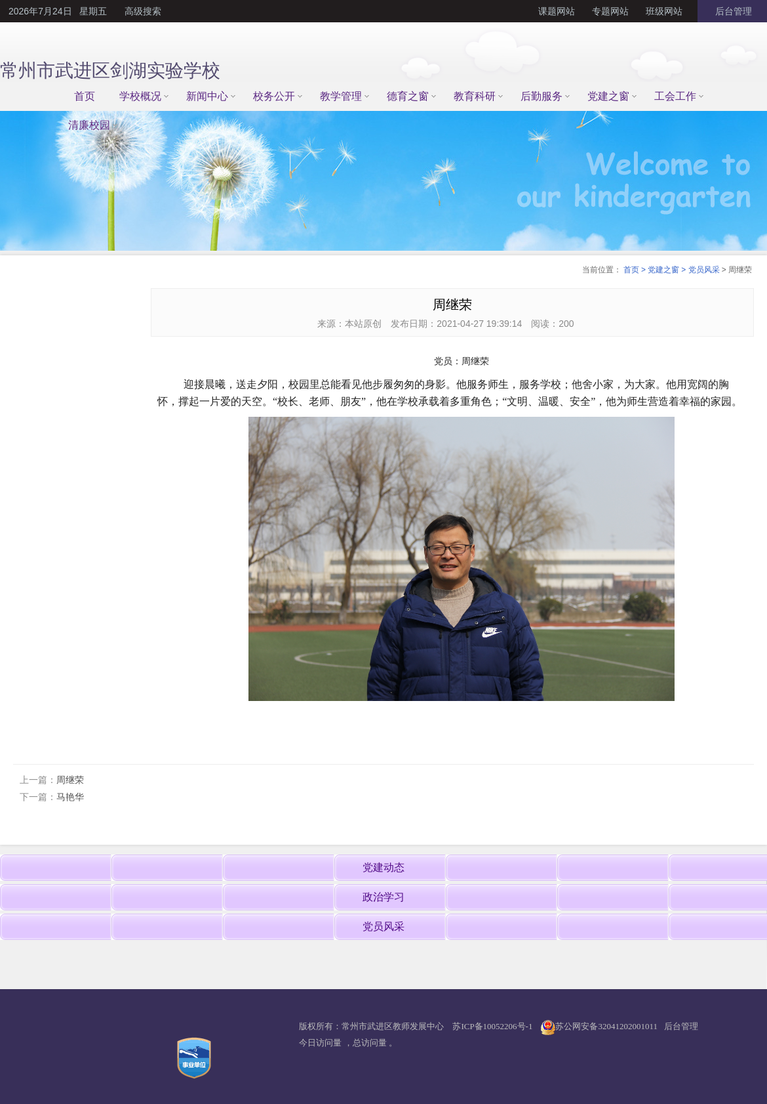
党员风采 (704, 269)
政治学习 (383, 896)
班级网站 (664, 11)
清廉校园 (89, 125)
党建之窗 (608, 96)
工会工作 (675, 96)
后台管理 (732, 11)
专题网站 (610, 11)
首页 (84, 96)
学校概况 (140, 96)
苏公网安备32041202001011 (606, 1026)
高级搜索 (143, 11)
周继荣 (70, 780)
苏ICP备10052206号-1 (492, 1026)
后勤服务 (541, 96)
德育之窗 (408, 96)
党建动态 (383, 867)
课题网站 (556, 11)
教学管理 (341, 96)
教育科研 (475, 96)
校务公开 (274, 96)
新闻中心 (207, 96)
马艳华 (70, 797)
